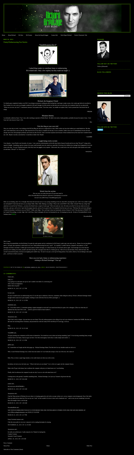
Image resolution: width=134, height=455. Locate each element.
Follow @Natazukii (102, 66)
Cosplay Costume (12, 434)
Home (3, 35)
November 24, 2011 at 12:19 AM (19, 425)
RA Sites (21, 35)
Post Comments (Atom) (17, 449)
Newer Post (7, 446)
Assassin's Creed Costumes (15, 436)
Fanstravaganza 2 (61, 267)
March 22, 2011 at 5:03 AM (17, 389)
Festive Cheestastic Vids (80, 35)
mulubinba (10, 305)
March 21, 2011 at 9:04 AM (17, 379)
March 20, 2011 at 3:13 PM (17, 340)
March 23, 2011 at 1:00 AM (17, 403)
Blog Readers (50, 267)
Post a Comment (8, 443)
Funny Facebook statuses (14, 419)
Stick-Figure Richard (66, 35)
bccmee (10, 293)
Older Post (89, 446)
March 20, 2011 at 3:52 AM (17, 312)
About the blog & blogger (41, 35)
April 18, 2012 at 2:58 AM (17, 439)
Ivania (9, 277)
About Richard (12, 35)
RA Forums (29, 35)
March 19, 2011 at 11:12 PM (18, 300)
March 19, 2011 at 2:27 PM (17, 288)
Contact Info (54, 35)
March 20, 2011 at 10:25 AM (18, 328)
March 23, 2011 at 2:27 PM (17, 415)
